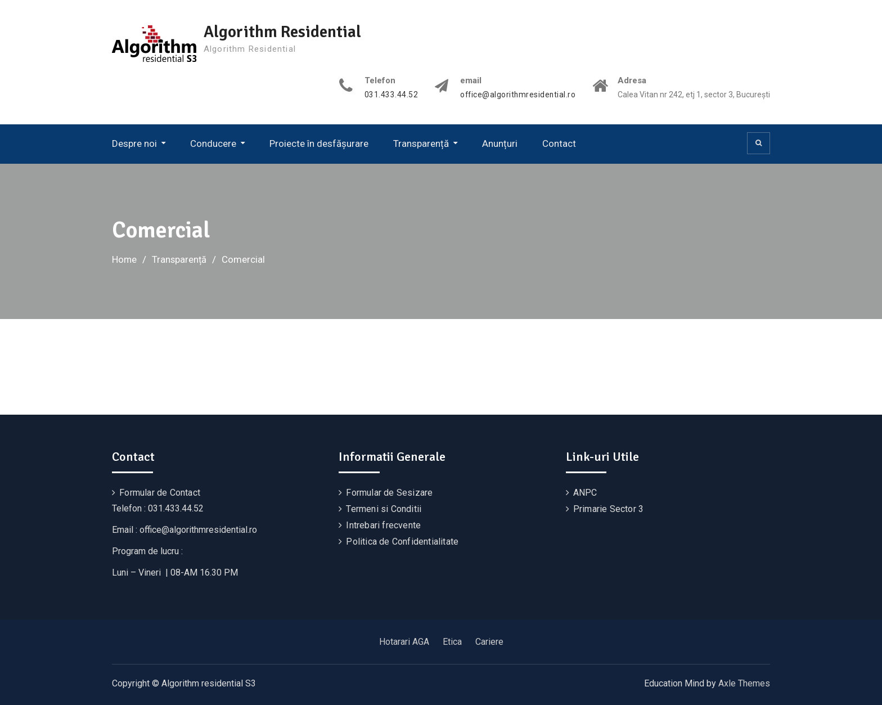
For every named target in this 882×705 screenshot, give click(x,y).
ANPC (585, 492)
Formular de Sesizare (389, 492)
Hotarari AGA (404, 641)
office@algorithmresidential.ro (516, 95)
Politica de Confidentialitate (402, 541)
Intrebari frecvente (383, 524)
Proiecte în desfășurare (318, 143)
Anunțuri (500, 143)
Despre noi (134, 143)
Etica (452, 641)
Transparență (421, 143)
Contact (559, 143)
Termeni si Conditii (383, 508)
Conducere (213, 143)
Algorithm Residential (285, 31)
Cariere (489, 641)
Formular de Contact (159, 492)
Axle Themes (744, 682)
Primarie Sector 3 (608, 508)
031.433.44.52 (389, 95)
